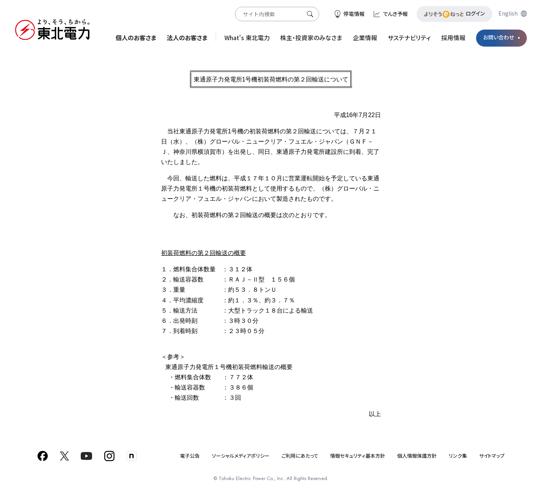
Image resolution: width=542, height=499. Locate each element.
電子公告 (190, 455)
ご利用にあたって (300, 455)
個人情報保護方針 (417, 455)
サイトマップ (491, 455)
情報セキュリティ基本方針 (357, 455)
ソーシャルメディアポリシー (240, 455)
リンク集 (458, 455)
